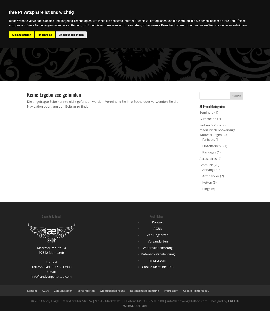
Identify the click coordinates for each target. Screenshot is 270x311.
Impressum (157, 260)
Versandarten (158, 241)
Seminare (207, 112)
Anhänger (209, 169)
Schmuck (206, 165)
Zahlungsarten (158, 235)
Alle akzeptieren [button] (21, 34)
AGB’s (158, 228)
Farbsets (208, 139)
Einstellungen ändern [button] (71, 34)
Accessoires (208, 158)
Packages (209, 152)
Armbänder (210, 176)
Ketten (207, 182)
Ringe (206, 189)
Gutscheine (208, 119)
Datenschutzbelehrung (158, 254)
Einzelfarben (211, 146)
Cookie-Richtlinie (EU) (157, 267)
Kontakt (158, 222)
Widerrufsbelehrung (158, 248)
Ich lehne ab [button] (45, 34)
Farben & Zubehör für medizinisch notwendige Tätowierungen (217, 130)
